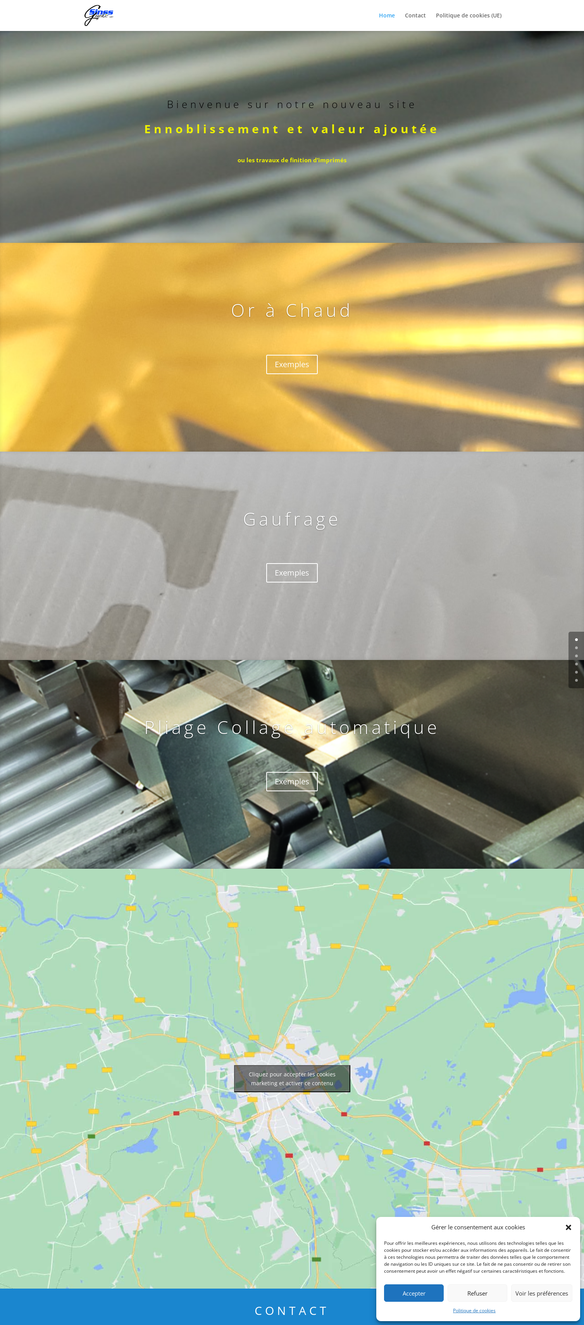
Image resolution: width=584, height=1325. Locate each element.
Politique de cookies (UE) (468, 16)
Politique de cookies (474, 1310)
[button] (568, 1227)
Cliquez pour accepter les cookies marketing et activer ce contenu (292, 1079)
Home (387, 16)
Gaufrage (292, 519)
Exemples (292, 364)
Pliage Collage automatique (292, 727)
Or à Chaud (292, 310)
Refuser (477, 1293)
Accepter (414, 1293)
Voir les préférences (541, 1293)
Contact (415, 16)
